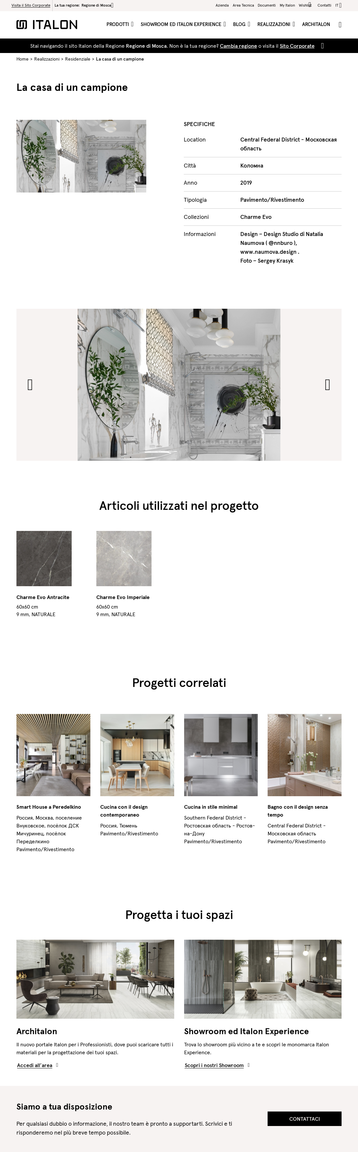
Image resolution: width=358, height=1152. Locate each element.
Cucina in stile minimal (210, 806)
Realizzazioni (274, 24)
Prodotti (118, 24)
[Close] (321, 46)
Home (22, 59)
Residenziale (77, 59)
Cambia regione (238, 45)
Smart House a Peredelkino (48, 806)
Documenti (267, 5)
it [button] (336, 5)
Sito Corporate (297, 45)
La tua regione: (84, 5)
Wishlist (306, 4)
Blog (240, 24)
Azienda (222, 5)
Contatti (324, 5)
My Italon (287, 5)
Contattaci (304, 1118)
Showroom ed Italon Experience (182, 24)
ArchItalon (316, 24)
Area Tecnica (243, 5)
